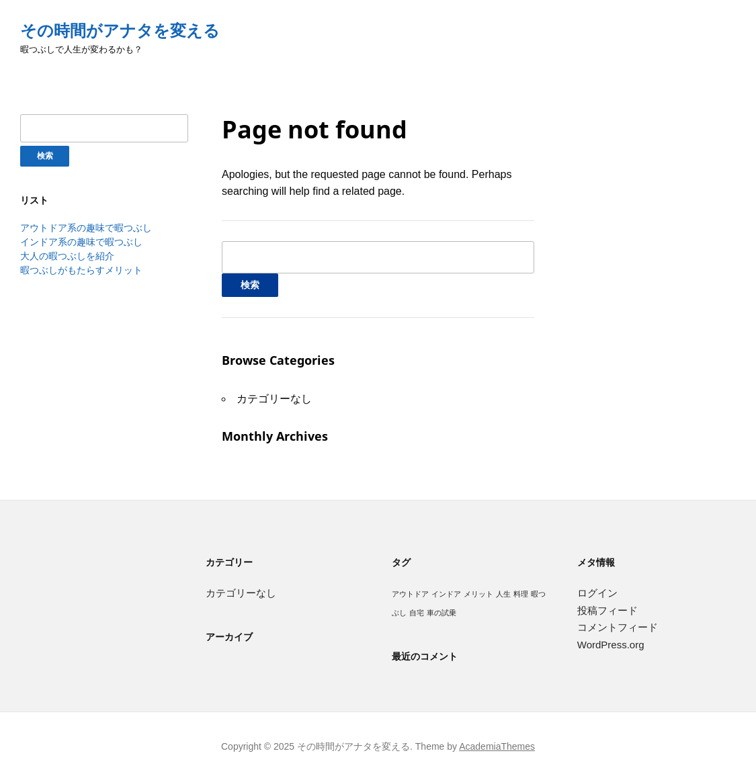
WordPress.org (610, 644)
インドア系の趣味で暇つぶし (81, 241)
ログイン (597, 593)
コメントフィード (617, 627)
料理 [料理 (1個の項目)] (520, 594)
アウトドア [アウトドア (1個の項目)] (410, 594)
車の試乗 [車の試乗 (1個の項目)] (441, 613)
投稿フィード (607, 610)
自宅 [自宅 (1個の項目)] (416, 613)
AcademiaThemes (497, 746)
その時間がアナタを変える (120, 30)
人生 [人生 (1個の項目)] (503, 594)
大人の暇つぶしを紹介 (67, 256)
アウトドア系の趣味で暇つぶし (86, 227)
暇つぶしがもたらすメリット (81, 270)
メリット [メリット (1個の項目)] (478, 594)
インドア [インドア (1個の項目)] (446, 594)
